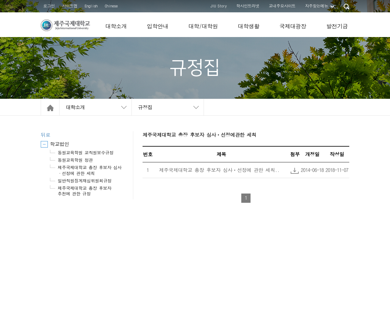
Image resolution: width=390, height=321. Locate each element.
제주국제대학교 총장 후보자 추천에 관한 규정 (84, 191)
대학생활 (248, 26)
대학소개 (116, 26)
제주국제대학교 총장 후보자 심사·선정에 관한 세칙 (90, 170)
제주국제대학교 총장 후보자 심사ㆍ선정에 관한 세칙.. (219, 169)
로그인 (49, 6)
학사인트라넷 (247, 6)
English (91, 6)
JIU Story (218, 6)
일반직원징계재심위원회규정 (84, 180)
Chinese (111, 6)
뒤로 (45, 134)
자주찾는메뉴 (316, 6)
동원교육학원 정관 (75, 160)
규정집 (145, 107)
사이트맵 (69, 6)
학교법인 (59, 144)
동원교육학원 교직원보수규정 (86, 152)
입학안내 (157, 26)
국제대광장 (292, 26)
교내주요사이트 (282, 6)
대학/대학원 (203, 26)
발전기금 (337, 26)
